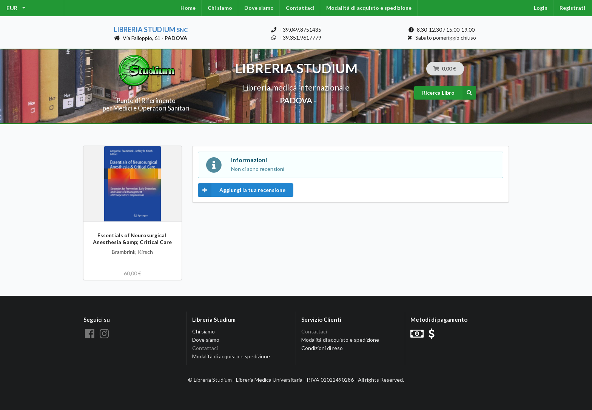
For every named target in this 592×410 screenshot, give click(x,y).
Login (540, 8)
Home (188, 8)
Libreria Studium (151, 29)
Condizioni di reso (322, 348)
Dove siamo (259, 8)
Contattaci (300, 8)
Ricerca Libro (449, 93)
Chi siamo (220, 8)
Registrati (572, 8)
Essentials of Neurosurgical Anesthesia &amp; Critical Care (132, 238)
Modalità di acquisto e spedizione (369, 8)
